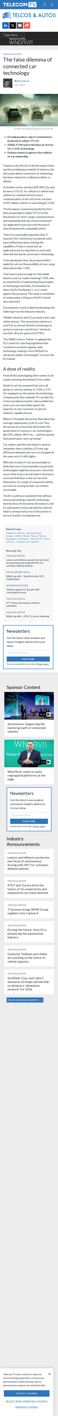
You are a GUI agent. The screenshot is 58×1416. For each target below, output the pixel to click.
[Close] (49, 1374)
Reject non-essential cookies (26, 1401)
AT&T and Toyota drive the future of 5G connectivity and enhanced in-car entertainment (27, 888)
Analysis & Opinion (15, 533)
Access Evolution (17, 585)
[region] (26, 1392)
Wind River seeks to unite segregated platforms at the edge (26, 775)
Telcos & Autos (12, 54)
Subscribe (28, 659)
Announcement (33, 533)
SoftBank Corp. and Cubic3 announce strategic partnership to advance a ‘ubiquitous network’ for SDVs (28, 983)
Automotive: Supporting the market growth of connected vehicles (26, 727)
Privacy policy (42, 664)
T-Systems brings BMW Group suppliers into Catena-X (27, 911)
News (34, 536)
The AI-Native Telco (18, 572)
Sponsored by (21, 40)
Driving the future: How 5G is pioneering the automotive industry (27, 933)
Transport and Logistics (27, 541)
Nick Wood (23, 81)
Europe (9, 536)
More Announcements (25, 1000)
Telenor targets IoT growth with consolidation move (22, 591)
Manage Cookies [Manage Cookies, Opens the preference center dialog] (26, 1407)
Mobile (26, 536)
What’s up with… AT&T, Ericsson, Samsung (27, 616)
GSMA (18, 536)
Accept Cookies (27, 1393)
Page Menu (13, 35)
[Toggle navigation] (52, 4)
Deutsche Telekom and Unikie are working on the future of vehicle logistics (27, 957)
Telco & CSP (36, 538)
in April (36, 289)
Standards (23, 538)
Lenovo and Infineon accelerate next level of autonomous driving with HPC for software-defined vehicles (27, 562)
